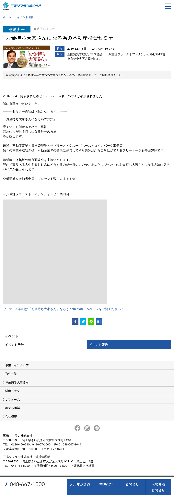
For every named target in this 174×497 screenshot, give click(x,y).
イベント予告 (14, 344)
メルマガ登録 (80, 484)
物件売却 (106, 484)
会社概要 (11, 416)
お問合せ (132, 484)
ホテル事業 (12, 408)
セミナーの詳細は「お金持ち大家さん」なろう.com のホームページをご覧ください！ (63, 309)
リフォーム (12, 399)
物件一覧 (11, 373)
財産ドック (12, 391)
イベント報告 (98, 344)
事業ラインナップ (17, 365)
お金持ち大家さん (17, 382)
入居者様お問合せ (158, 487)
